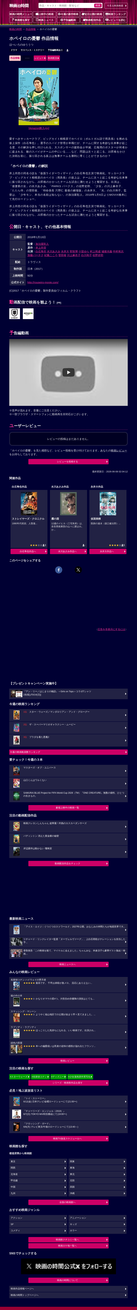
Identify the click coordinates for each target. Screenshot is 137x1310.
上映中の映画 (45, 14)
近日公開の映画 (92, 14)
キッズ (73, 1224)
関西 (13, 1168)
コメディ (15, 1230)
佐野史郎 (98, 255)
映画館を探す (21, 19)
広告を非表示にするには (111, 629)
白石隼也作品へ (28, 551)
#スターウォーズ (18, 1076)
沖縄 (72, 1193)
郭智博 (74, 251)
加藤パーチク (35, 255)
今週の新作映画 (68, 14)
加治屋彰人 (42, 243)
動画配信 (52, 58)
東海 (72, 1168)
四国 (72, 1187)
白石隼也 (40, 251)
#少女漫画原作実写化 (79, 1076)
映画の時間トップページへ (25, 1295)
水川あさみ (53, 251)
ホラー (73, 1230)
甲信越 (14, 1180)
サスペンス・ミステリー (32, 50)
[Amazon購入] (39, 128)
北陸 (72, 1180)
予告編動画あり (55, 50)
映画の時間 (15, 29)
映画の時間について (67, 1280)
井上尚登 (40, 247)
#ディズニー (57, 1076)
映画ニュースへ (67, 964)
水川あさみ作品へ (67, 551)
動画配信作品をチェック (67, 863)
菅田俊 (62, 255)
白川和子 (86, 255)
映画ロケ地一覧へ (67, 1245)
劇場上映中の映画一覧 (67, 807)
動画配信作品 (92, 19)
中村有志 (118, 251)
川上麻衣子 (73, 255)
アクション (16, 1218)
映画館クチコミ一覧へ (67, 1239)
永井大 (65, 251)
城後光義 (107, 251)
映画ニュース (45, 19)
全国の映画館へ (67, 1202)
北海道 (14, 1174)
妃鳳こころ (51, 255)
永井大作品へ (107, 551)
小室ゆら (83, 251)
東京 (13, 1161)
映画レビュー (67, 1060)
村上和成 (95, 251)
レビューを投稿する (67, 461)
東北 (72, 1174)
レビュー (39, 58)
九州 (13, 1193)
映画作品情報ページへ (22, 1288)
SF (12, 1224)
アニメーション (78, 1218)
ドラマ (14, 50)
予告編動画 (68, 19)
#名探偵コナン (39, 1076)
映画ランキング (115, 14)
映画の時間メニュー (21, 14)
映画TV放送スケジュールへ (67, 1138)
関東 (72, 1161)
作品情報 (31, 29)
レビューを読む (115, 19)
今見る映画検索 (115, 5)
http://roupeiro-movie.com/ (43, 282)
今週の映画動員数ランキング (25, 752)
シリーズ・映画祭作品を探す (67, 1082)
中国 (13, 1187)
